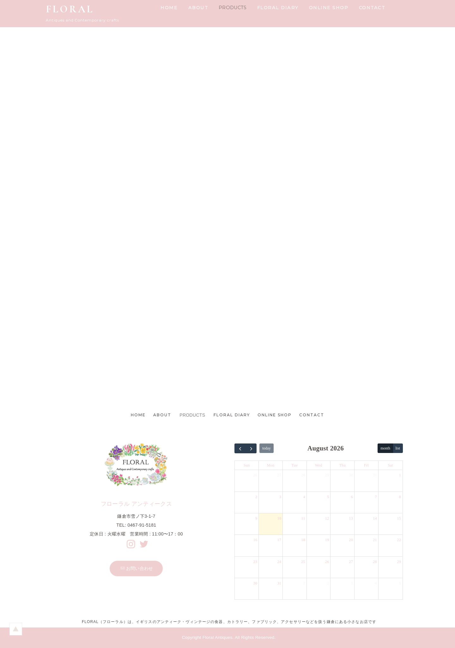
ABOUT (198, 7)
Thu (342, 465)
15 (399, 518)
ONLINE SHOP (329, 7)
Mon (271, 465)
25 (303, 561)
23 (255, 561)
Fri (366, 465)
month (385, 448)
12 (327, 518)
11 (303, 518)
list (398, 448)
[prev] (240, 448)
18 (303, 540)
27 (279, 475)
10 (279, 518)
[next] (251, 448)
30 (351, 475)
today (266, 448)
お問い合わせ (136, 568)
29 (327, 475)
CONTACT (372, 7)
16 (255, 540)
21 (375, 540)
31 (375, 475)
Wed (318, 465)
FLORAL (70, 9)
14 (375, 518)
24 (279, 561)
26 (255, 475)
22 (399, 540)
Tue (295, 465)
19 (327, 540)
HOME (169, 7)
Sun (247, 465)
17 (279, 540)
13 (351, 518)
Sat (390, 465)
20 (351, 540)
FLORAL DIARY (278, 7)
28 (303, 475)
